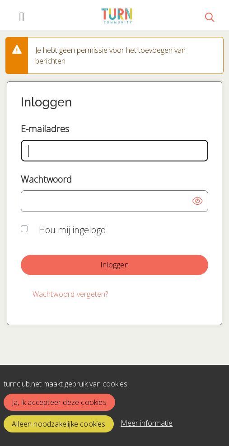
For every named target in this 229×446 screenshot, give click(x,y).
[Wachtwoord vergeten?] (70, 294)
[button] (197, 201)
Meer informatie (147, 423)
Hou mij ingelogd (72, 230)
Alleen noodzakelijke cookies (59, 424)
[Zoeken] (209, 16)
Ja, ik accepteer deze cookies (59, 402)
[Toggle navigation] (22, 16)
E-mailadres (45, 129)
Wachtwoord (46, 179)
